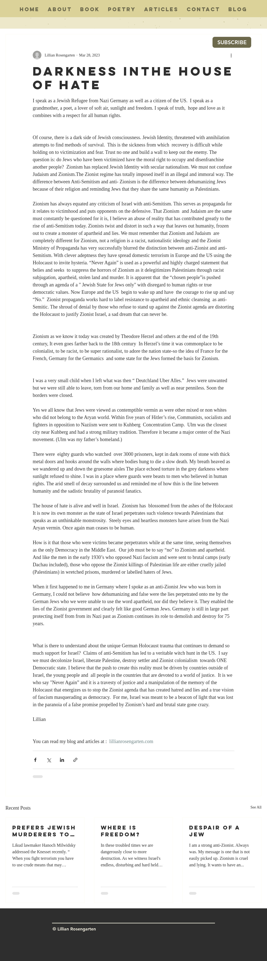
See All (256, 807)
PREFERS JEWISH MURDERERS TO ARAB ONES (44, 831)
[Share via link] (75, 759)
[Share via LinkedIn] (62, 759)
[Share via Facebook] (35, 759)
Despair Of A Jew (214, 831)
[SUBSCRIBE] (232, 42)
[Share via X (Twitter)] (48, 759)
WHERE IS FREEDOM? (120, 831)
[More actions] (231, 55)
